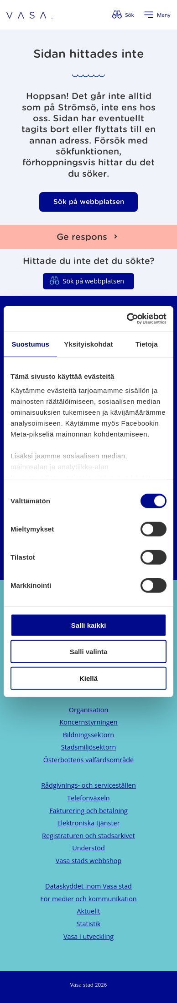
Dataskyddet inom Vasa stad (88, 886)
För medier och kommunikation (88, 898)
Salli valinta (89, 651)
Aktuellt (88, 911)
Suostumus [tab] (30, 344)
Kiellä (88, 678)
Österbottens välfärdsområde (88, 759)
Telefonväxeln (88, 798)
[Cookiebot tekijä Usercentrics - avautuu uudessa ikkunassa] (127, 319)
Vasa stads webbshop (89, 860)
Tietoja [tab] (146, 344)
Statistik (89, 923)
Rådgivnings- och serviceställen (88, 785)
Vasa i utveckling (88, 936)
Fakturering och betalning (88, 810)
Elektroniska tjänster (88, 823)
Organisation (88, 709)
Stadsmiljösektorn (88, 747)
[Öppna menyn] (157, 15)
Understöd (88, 848)
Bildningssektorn (88, 734)
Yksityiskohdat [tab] (88, 344)
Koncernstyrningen (88, 722)
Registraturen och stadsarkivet (88, 835)
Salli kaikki (88, 625)
